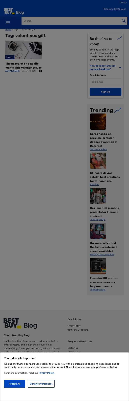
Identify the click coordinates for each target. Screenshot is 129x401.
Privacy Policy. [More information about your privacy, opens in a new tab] (46, 372)
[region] (64, 376)
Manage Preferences (41, 383)
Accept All (14, 383)
